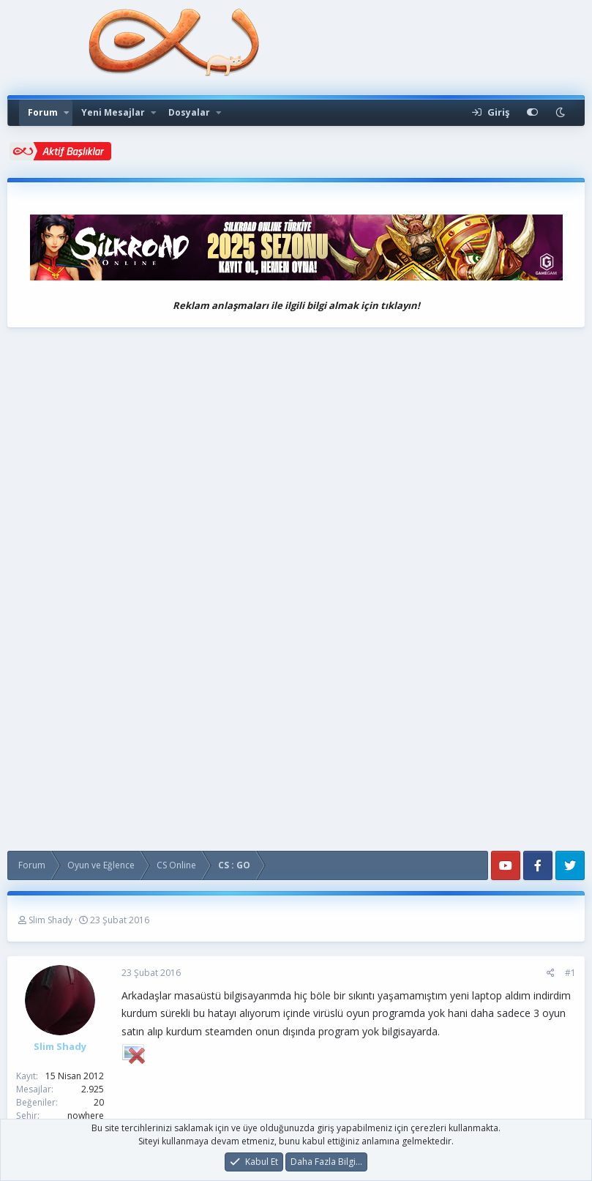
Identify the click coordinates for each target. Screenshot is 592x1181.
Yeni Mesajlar (113, 112)
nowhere (85, 1115)
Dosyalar (189, 112)
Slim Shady (50, 920)
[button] (66, 113)
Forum (43, 112)
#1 (570, 972)
